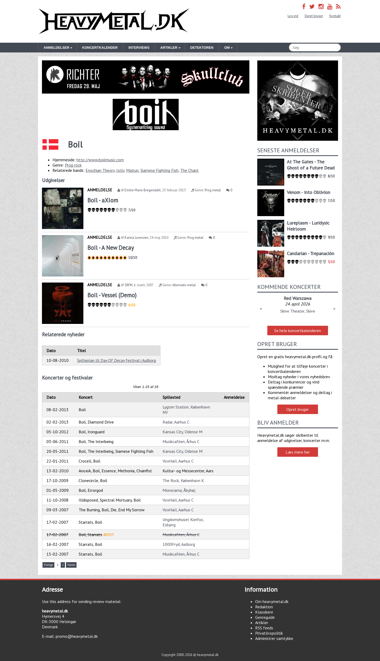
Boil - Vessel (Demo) (111, 295)
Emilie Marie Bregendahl (143, 190)
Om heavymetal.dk (271, 601)
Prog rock (73, 165)
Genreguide (265, 617)
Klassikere (264, 612)
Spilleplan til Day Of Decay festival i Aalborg (116, 360)
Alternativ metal (184, 285)
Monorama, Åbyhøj (179, 490)
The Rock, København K (183, 480)
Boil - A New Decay (110, 247)
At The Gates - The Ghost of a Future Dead (311, 165)
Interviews (139, 48)
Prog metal (213, 190)
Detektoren (201, 48)
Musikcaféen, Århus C (181, 441)
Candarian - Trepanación (310, 253)
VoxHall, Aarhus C (178, 461)
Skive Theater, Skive (297, 311)
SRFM (128, 285)
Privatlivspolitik (269, 633)
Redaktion (264, 606)
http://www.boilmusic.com (100, 159)
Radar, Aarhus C (176, 422)
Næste (71, 565)
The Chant (189, 170)
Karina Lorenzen (136, 237)
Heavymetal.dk (114, 21)
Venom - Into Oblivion (308, 192)
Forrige (48, 565)
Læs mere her (298, 452)
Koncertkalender (99, 48)
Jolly (120, 170)
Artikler (261, 622)
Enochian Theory (100, 170)
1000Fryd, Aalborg (179, 544)
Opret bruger (314, 16)
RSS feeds (264, 627)
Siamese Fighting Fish (159, 170)
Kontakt (335, 16)
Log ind (293, 16)
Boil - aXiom (102, 200)
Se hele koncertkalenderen (297, 330)
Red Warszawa (297, 298)
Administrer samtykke (274, 638)
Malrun (132, 170)
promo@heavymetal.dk (77, 636)
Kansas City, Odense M (182, 431)
